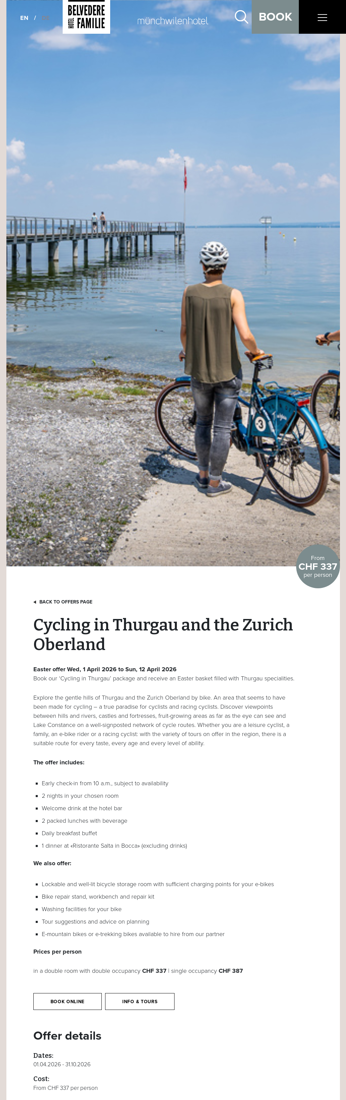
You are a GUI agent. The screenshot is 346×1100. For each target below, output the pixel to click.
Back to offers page (65, 602)
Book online (68, 1002)
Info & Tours (139, 1002)
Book (275, 17)
